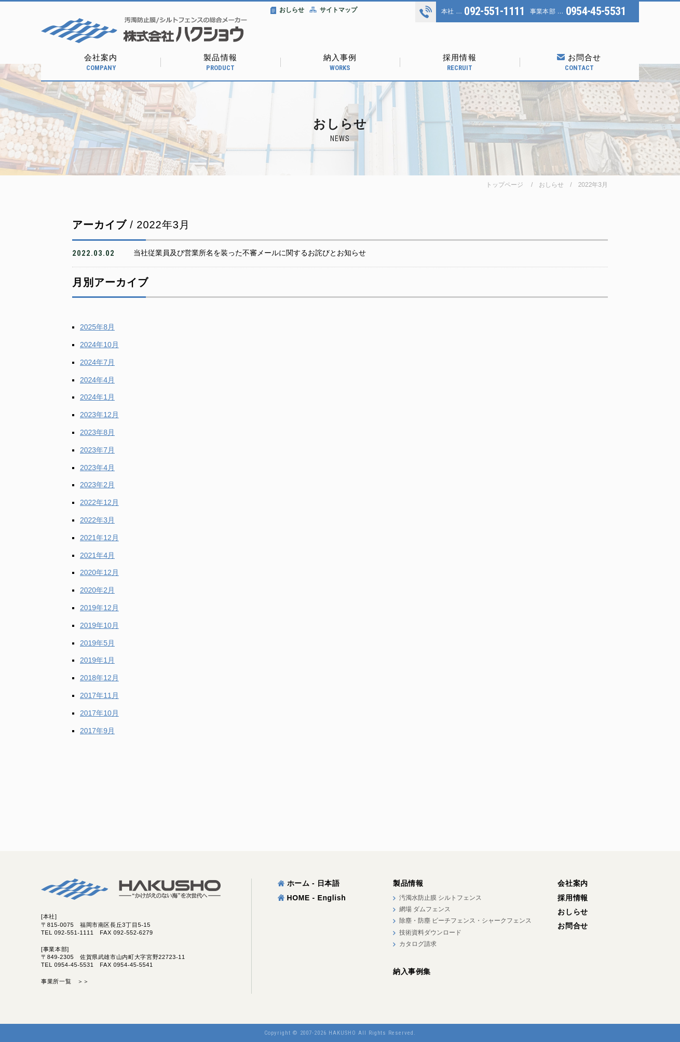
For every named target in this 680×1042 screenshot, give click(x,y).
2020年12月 (99, 572)
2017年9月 (97, 730)
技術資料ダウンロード (430, 932)
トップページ (504, 184)
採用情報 (459, 62)
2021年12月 (99, 537)
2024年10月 (99, 344)
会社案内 (100, 62)
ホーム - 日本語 (309, 883)
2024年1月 (97, 397)
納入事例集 (412, 971)
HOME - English (312, 898)
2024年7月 (97, 362)
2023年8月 (97, 432)
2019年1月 (97, 660)
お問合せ (579, 62)
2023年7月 (97, 450)
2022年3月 (593, 184)
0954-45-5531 (596, 11)
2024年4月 (97, 380)
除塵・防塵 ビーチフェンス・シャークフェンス (465, 920)
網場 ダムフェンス (425, 909)
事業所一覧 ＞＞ (65, 981)
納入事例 (340, 62)
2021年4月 (97, 555)
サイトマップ (333, 9)
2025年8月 (97, 327)
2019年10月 (99, 625)
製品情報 (220, 62)
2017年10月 (99, 713)
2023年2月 (97, 485)
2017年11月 (99, 695)
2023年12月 (99, 414)
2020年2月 (97, 590)
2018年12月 (99, 678)
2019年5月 (97, 643)
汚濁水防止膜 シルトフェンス (440, 897)
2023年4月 (97, 467)
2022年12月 (99, 502)
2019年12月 (99, 608)
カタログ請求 (418, 944)
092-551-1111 (494, 11)
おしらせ (287, 9)
